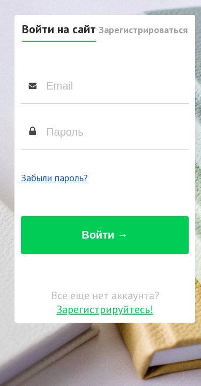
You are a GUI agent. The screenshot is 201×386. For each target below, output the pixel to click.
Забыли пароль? (54, 178)
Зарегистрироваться (143, 30)
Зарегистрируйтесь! (105, 309)
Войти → (104, 235)
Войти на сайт (59, 28)
